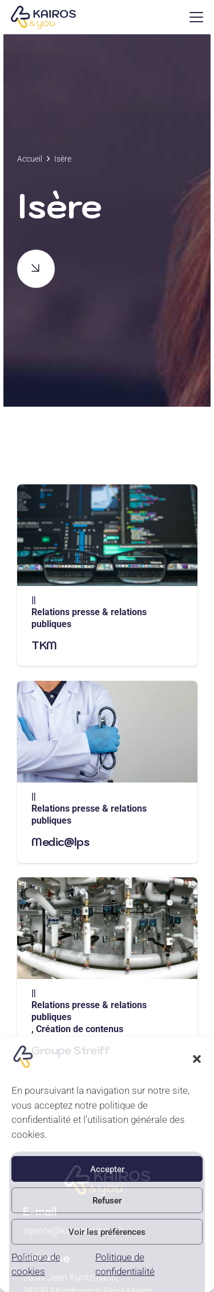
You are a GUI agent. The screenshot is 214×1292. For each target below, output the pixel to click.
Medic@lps (60, 841)
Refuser (107, 1200)
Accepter (107, 1169)
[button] (197, 1059)
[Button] (36, 269)
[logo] (43, 17)
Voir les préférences (107, 1232)
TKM (43, 645)
